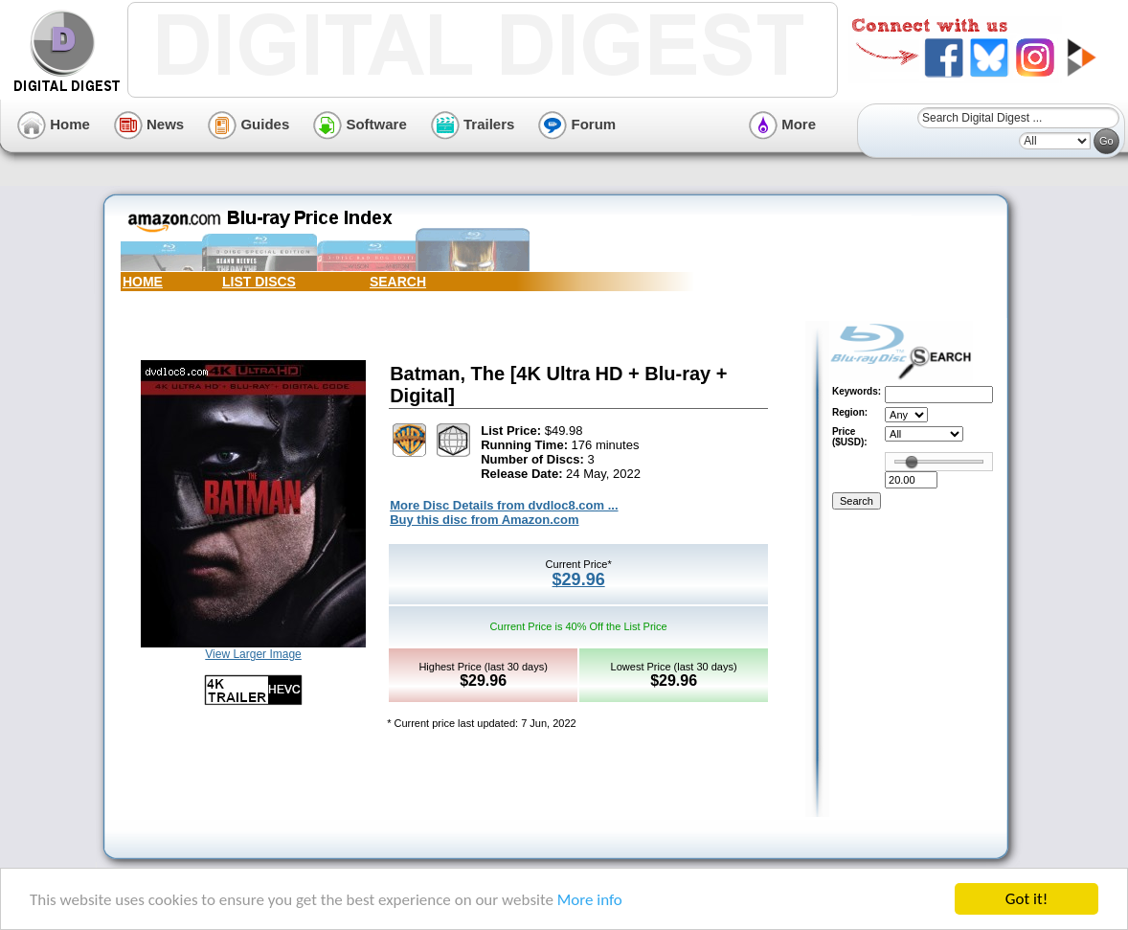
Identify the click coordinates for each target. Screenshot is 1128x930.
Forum (577, 124)
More (782, 124)
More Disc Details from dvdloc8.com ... (504, 505)
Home (53, 124)
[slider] (911, 461)
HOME (143, 281)
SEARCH (398, 281)
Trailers (473, 124)
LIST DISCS (259, 281)
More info (589, 900)
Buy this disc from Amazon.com (484, 519)
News (149, 124)
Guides (248, 124)
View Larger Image (253, 654)
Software (360, 124)
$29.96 (579, 579)
